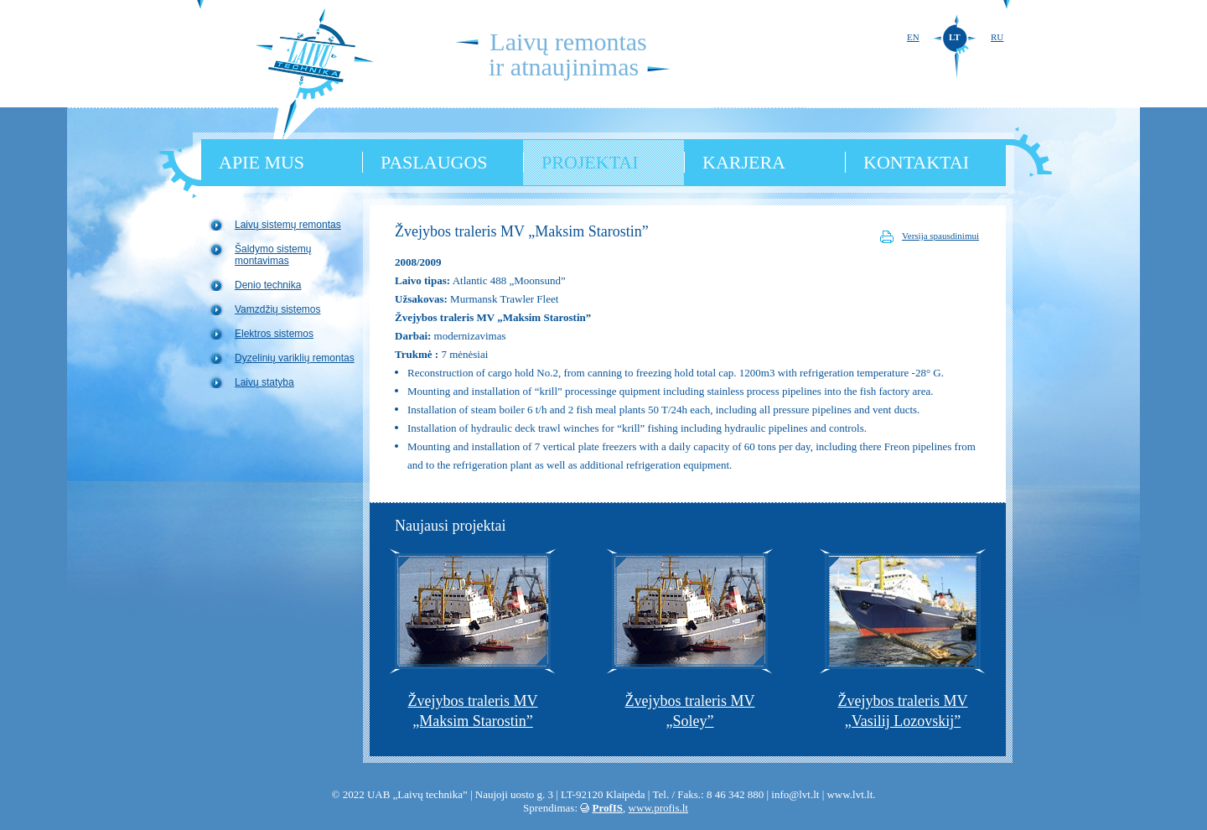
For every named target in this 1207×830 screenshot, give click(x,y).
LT (955, 37)
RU (997, 37)
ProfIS (608, 807)
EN (913, 37)
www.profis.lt (658, 807)
